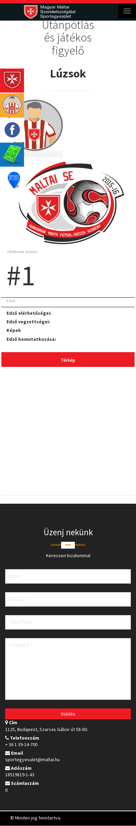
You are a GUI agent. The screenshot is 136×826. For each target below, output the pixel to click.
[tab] (68, 432)
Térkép (68, 360)
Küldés (68, 714)
